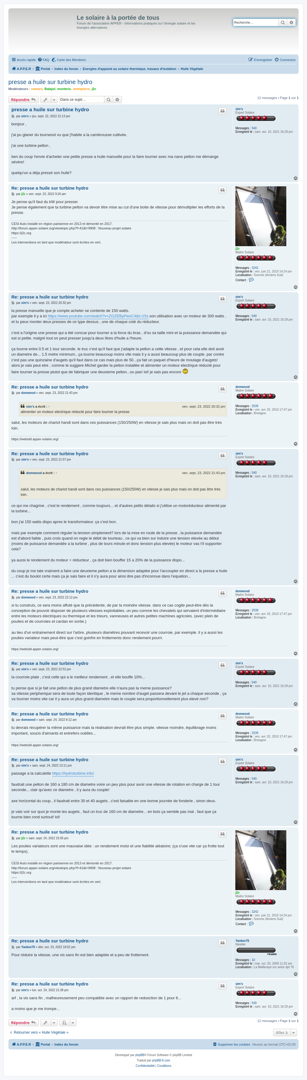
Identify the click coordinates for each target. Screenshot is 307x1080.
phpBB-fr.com (161, 1060)
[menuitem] (43, 59)
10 (253, 960)
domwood (242, 387)
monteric (64, 89)
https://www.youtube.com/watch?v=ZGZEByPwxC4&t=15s (98, 316)
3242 (255, 267)
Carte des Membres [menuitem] (71, 60)
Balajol (49, 89)
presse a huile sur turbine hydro (50, 82)
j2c (94, 89)
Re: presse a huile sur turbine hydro (49, 188)
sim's (239, 109)
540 (254, 128)
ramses (37, 89)
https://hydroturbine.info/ (73, 773)
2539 (255, 406)
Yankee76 (242, 940)
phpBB (139, 1055)
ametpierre (81, 89)
